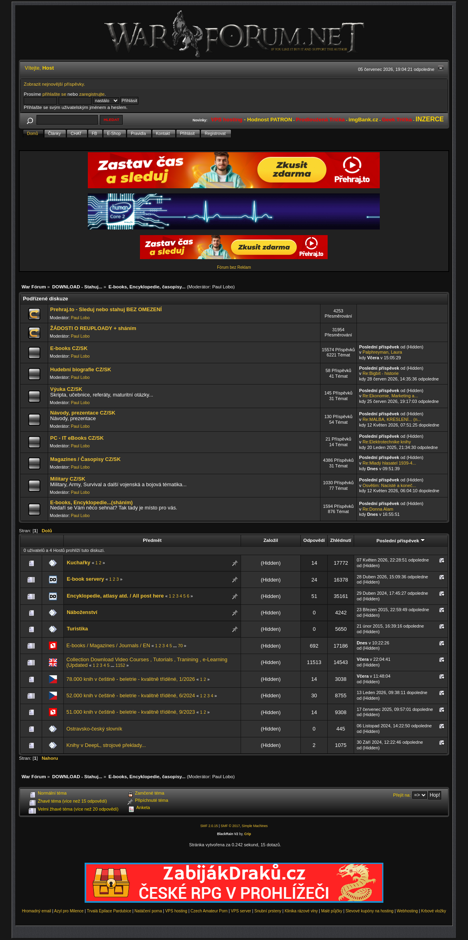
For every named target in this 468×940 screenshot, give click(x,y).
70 (180, 645)
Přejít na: (402, 795)
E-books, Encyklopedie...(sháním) (91, 502)
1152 (120, 665)
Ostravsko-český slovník (94, 729)
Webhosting (407, 911)
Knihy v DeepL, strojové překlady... (106, 745)
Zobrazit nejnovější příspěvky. (54, 84)
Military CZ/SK (67, 479)
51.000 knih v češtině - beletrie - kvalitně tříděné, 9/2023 (130, 712)
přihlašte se (54, 94)
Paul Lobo (222, 286)
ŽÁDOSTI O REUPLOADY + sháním (93, 328)
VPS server (241, 911)
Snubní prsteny (267, 911)
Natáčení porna (148, 911)
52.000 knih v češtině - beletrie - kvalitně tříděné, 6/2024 (130, 695)
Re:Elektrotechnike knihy (387, 441)
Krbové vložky (433, 911)
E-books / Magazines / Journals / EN (108, 645)
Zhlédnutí (340, 540)
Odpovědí (314, 540)
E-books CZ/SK (68, 348)
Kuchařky (78, 563)
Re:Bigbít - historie (381, 373)
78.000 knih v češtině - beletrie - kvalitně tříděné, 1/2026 (130, 679)
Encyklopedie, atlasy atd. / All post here (115, 596)
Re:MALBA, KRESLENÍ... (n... (392, 419)
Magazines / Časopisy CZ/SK (85, 459)
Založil (270, 540)
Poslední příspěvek (401, 540)
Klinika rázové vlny (301, 911)
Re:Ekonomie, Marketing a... (390, 395)
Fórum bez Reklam (234, 267)
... (175, 645)
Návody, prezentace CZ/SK (82, 413)
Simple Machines (255, 826)
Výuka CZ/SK (66, 389)
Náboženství (82, 612)
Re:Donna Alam (378, 509)
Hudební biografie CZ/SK (80, 369)
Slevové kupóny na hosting (370, 911)
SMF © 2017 (230, 826)
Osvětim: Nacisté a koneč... (389, 485)
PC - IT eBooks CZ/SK (76, 438)
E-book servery (85, 579)
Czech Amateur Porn (208, 911)
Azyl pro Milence (68, 911)
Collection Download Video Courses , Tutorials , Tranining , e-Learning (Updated (146, 662)
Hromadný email (36, 911)
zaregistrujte (91, 94)
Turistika (77, 629)
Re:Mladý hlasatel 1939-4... (389, 463)
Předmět (152, 540)
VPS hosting (176, 911)
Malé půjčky (331, 911)
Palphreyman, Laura (382, 352)
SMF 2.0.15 (209, 826)
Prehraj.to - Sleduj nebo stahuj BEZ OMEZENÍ (106, 309)
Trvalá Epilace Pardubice (109, 911)
